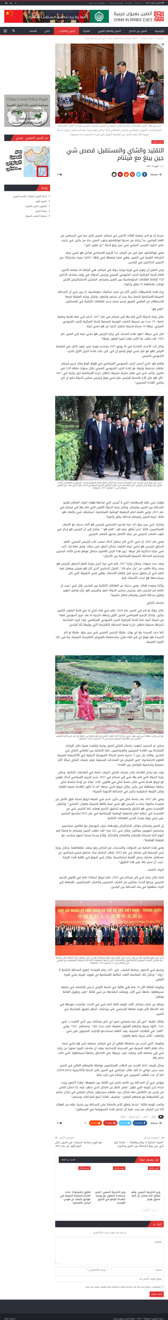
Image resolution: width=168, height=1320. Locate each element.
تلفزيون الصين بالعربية (36, 206)
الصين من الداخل (138, 31)
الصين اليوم (41, 201)
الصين (145, 1116)
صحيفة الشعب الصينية (36, 216)
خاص (47, 31)
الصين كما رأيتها (116, 3)
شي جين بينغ (134, 1116)
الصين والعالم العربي (109, 31)
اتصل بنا (129, 3)
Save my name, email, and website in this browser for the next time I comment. (123, 1287)
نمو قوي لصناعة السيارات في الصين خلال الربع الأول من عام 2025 (78, 1144)
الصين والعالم (67, 31)
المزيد (33, 31)
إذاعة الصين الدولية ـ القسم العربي (30, 196)
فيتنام (123, 1116)
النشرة (86, 31)
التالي (146, 1209)
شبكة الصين (41, 211)
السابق (155, 1209)
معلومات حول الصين (97, 3)
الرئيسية (159, 31)
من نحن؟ (138, 3)
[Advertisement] (109, 204)
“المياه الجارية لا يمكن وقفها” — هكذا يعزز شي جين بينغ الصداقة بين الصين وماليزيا (139, 1144)
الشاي (153, 1116)
